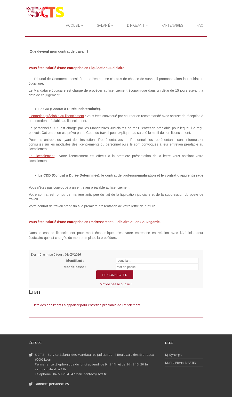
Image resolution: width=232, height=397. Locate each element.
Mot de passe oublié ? (116, 284)
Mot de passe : (75, 267)
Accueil (74, 25)
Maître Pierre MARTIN (180, 362)
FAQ (200, 25)
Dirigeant (137, 25)
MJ (166, 354)
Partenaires (172, 25)
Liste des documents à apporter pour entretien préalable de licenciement (86, 305)
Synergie (175, 354)
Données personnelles (52, 383)
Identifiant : (75, 260)
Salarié (105, 25)
